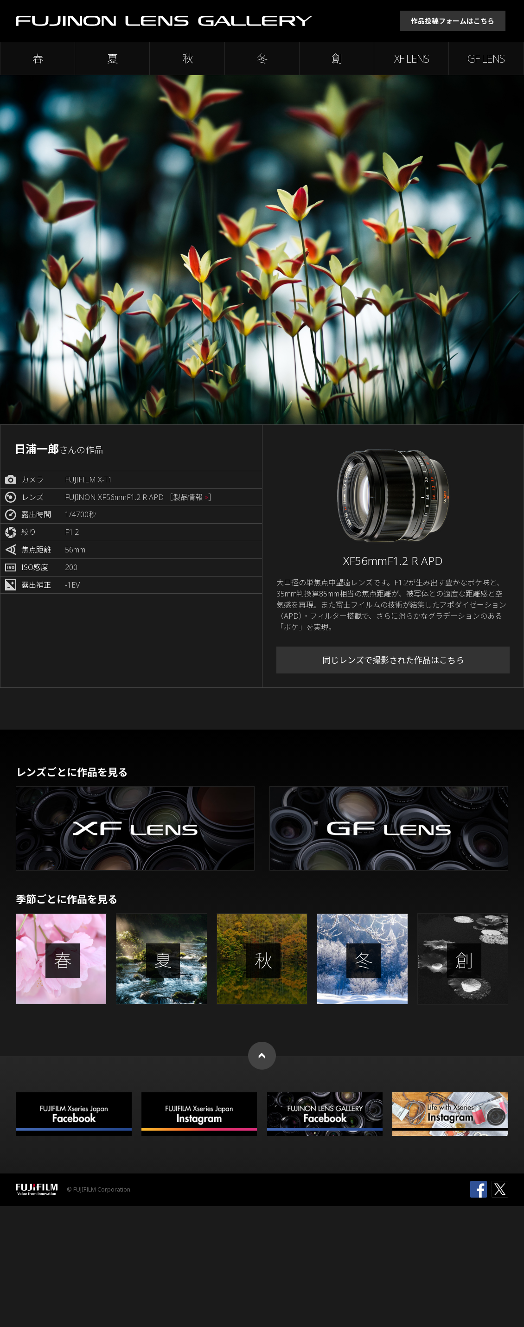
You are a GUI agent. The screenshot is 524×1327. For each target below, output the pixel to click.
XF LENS (411, 58)
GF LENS (486, 58)
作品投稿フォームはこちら (452, 21)
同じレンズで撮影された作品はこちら (393, 660)
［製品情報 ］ (191, 497)
